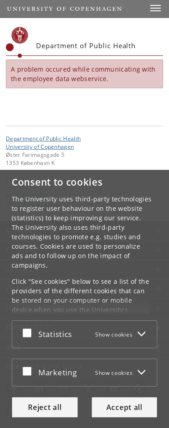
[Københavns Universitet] (17, 42)
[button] (155, 8)
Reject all (44, 407)
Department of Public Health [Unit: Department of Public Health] (43, 138)
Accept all (124, 407)
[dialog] (84, 299)
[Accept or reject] (29, 332)
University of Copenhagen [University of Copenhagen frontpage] (40, 146)
